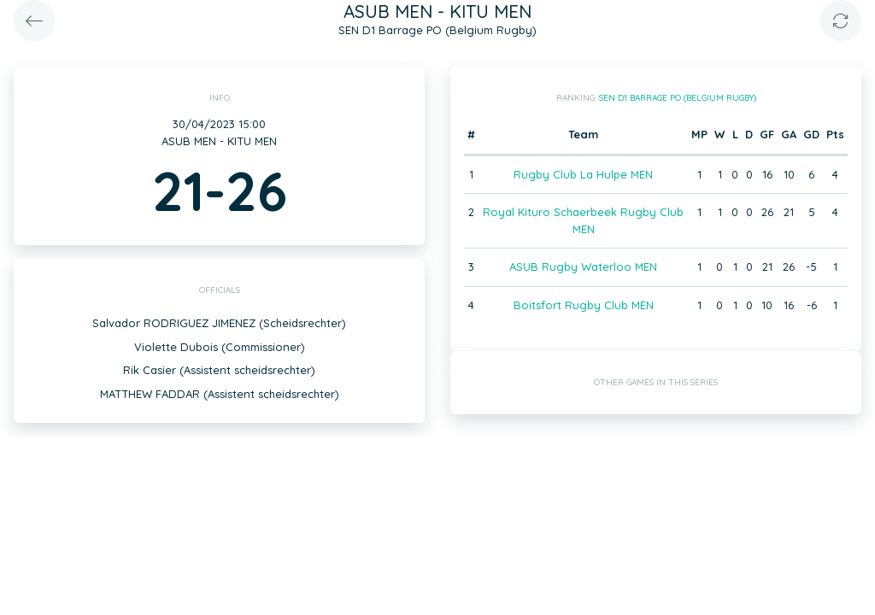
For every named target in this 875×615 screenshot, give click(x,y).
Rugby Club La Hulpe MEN (583, 174)
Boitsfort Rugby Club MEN (584, 305)
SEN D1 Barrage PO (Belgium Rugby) (677, 97)
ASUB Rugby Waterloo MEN (583, 266)
